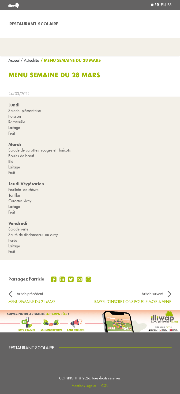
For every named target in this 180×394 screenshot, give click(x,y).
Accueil (14, 60)
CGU (105, 386)
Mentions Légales (84, 386)
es (170, 5)
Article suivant (152, 293)
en (163, 5)
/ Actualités (30, 60)
